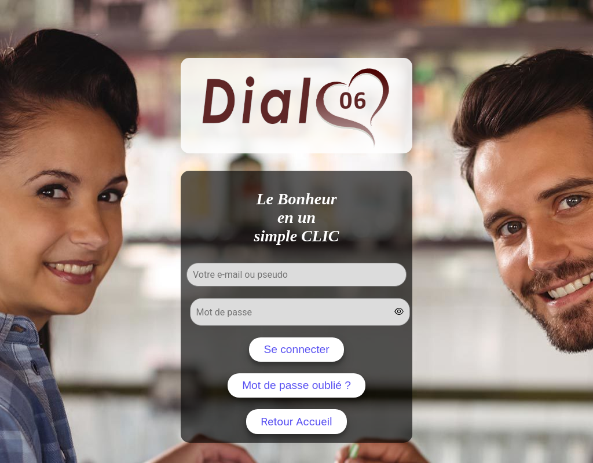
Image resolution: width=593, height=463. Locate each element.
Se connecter (296, 349)
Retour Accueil (296, 421)
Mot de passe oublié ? (296, 385)
